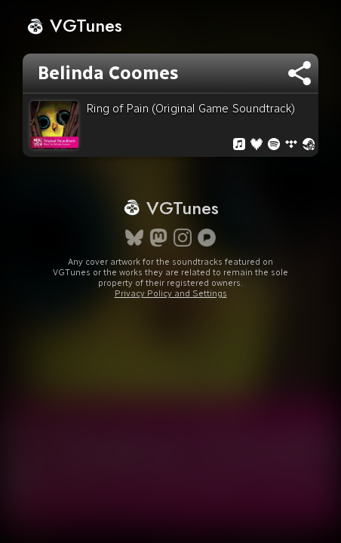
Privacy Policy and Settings (171, 293)
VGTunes (74, 25)
